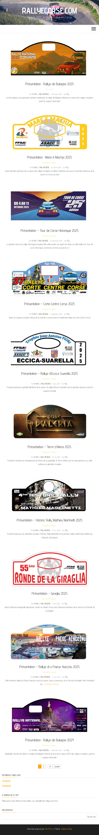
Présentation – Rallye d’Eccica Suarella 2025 (49, 373)
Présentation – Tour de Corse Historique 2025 (50, 230)
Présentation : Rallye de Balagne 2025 (49, 84)
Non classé (49, 89)
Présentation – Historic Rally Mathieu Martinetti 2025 (49, 520)
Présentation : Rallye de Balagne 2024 (49, 740)
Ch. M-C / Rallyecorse (40, 94)
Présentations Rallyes (49, 162)
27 (50, 766)
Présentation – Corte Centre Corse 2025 (49, 304)
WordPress (49, 829)
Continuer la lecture (51, 684)
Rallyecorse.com (49, 10)
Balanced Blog (66, 829)
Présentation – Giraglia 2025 (49, 593)
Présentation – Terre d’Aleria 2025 (49, 447)
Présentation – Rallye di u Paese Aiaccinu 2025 (49, 667)
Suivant (57, 766)
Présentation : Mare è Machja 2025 (49, 157)
